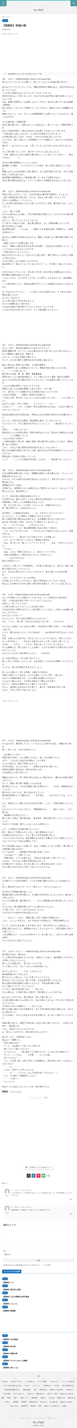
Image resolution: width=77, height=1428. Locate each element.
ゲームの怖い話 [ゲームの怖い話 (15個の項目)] (29, 1381)
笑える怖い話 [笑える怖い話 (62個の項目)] (53, 1401)
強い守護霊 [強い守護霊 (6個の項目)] (7, 1393)
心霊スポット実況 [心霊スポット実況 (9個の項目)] (52, 1393)
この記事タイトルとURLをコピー (38, 1167)
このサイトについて (26, 1418)
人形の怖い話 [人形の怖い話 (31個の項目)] (47, 1385)
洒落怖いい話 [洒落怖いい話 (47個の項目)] (61, 1397)
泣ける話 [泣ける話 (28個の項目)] (51, 1397)
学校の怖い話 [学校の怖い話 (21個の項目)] (43, 1389)
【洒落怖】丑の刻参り (11, 1339)
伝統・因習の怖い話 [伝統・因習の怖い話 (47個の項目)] (68, 1385)
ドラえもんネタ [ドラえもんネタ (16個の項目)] (53, 1381)
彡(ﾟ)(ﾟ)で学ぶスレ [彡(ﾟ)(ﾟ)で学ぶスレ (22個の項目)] (18, 1393)
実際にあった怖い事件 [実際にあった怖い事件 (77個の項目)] (56, 1389)
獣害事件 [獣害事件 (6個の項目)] (15, 1401)
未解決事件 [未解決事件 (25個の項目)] (34, 1397)
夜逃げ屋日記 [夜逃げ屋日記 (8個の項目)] (27, 1389)
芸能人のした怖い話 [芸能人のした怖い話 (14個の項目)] (66, 1401)
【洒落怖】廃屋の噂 (10, 1353)
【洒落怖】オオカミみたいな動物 (15, 1360)
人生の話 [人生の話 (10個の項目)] (56, 1385)
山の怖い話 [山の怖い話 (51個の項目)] (69, 1389)
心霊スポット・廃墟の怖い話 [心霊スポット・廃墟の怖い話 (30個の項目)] (35, 1393)
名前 (4, 1250)
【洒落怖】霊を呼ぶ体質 (12, 1289)
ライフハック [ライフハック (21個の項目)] (36, 1385)
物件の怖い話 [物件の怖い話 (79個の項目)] (72, 1397)
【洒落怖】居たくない (11, 1367)
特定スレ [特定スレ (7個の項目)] (7, 1401)
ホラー (6, 1183)
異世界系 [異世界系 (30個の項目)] (24, 1401)
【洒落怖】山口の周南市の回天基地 (16, 1296)
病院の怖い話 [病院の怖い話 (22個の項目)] (33, 1401)
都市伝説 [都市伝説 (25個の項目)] (33, 1405)
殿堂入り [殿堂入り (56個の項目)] (43, 1397)
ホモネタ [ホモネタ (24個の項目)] (27, 1385)
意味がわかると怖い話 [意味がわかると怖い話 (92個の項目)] (66, 1393)
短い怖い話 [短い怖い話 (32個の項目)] (43, 1401)
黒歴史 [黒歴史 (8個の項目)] (65, 1405)
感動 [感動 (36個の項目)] (2, 1397)
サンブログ (38, 10)
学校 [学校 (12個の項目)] (35, 1389)
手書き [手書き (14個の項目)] (9, 1397)
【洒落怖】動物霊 (9, 1310)
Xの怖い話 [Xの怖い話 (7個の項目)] (5, 1381)
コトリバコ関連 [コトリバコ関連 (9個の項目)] (41, 1381)
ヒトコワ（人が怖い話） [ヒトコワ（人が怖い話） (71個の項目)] (68, 1381)
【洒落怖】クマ (8, 1282)
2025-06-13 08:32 (26, 1190)
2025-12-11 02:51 (26, 1207)
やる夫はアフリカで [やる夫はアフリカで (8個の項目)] (16, 1381)
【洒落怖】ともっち (10, 1303)
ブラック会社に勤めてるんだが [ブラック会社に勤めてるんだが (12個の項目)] (12, 1385)
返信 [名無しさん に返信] (71, 1198)
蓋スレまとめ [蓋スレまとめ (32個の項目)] (14, 1405)
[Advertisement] (18, 50)
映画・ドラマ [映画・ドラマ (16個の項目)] (24, 1397)
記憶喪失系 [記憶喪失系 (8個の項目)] (24, 1405)
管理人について (52, 1418)
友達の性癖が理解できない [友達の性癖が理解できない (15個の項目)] (12, 1389)
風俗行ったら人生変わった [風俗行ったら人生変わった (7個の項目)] (52, 1405)
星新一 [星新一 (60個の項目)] (16, 1397)
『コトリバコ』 (17, 1091)
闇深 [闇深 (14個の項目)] (40, 1405)
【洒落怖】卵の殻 (9, 1346)
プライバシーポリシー (40, 1418)
